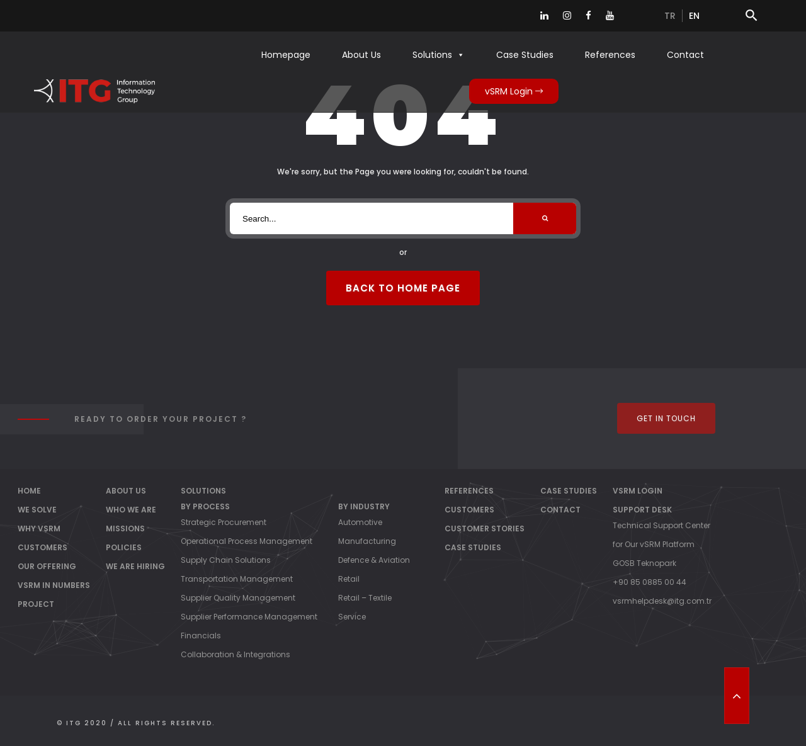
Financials (201, 635)
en (694, 15)
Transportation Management (237, 579)
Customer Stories (485, 528)
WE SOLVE (37, 509)
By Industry (364, 506)
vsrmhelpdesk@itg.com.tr (662, 601)
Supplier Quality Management (238, 597)
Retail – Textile (365, 597)
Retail (349, 579)
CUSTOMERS (42, 547)
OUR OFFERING (47, 566)
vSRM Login (514, 91)
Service (352, 616)
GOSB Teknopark (644, 563)
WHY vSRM (39, 528)
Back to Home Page (403, 288)
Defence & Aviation (374, 560)
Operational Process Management (246, 541)
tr (670, 15)
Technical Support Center (661, 525)
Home (29, 490)
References (610, 54)
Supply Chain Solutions (226, 560)
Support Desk (642, 509)
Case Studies (524, 54)
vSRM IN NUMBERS (54, 585)
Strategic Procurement (223, 522)
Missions (125, 528)
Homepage (285, 54)
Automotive (360, 522)
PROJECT (36, 604)
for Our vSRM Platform (654, 544)
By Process (205, 506)
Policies (124, 547)
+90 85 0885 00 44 (649, 582)
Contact (685, 54)
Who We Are (131, 509)
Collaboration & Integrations (235, 654)
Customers (469, 509)
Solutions (438, 54)
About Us (361, 54)
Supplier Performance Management (249, 616)
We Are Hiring (135, 566)
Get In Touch (666, 418)
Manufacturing (367, 541)
